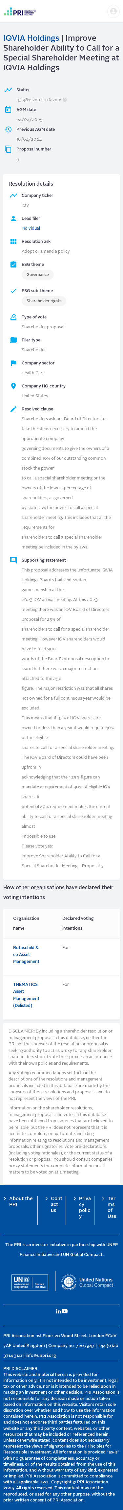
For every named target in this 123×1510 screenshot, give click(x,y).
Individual (31, 228)
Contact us (56, 1204)
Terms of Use (112, 1207)
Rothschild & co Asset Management (26, 955)
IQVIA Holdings (31, 39)
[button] (113, 11)
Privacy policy (85, 1207)
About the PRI (21, 1201)
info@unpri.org (41, 1356)
